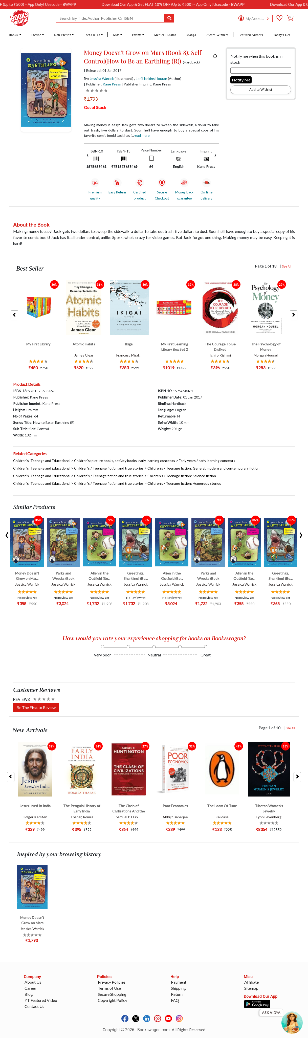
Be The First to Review (36, 707)
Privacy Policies (111, 982)
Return (177, 994)
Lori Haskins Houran (151, 78)
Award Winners (217, 35)
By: (99, 78)
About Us (33, 982)
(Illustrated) (124, 78)
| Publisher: (102, 84)
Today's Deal (282, 35)
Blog (29, 994)
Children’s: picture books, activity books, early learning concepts (124, 460)
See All (286, 266)
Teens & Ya (92, 35)
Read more (142, 135)
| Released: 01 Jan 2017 (102, 71)
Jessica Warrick (102, 78)
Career (30, 988)
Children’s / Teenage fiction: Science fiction (181, 476)
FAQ (175, 1000)
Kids (116, 35)
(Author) (174, 78)
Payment (178, 982)
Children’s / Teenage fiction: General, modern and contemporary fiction (203, 468)
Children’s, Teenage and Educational (41, 460)
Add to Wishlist (260, 89)
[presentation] (88, 155)
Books (14, 35)
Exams (137, 35)
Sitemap (251, 988)
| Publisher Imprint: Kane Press (146, 84)
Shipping (178, 988)
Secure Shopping (112, 994)
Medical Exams (165, 35)
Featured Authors (250, 35)
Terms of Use (109, 988)
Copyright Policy (112, 1000)
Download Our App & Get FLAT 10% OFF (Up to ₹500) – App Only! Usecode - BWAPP (202, 4)
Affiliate (251, 982)
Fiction (36, 35)
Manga (191, 35)
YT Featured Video (41, 1000)
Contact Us (34, 1006)
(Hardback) (191, 62)
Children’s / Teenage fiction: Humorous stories (184, 483)
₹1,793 (91, 99)
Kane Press (112, 84)
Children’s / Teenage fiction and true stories (109, 468)
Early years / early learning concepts (207, 460)
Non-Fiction (62, 35)
